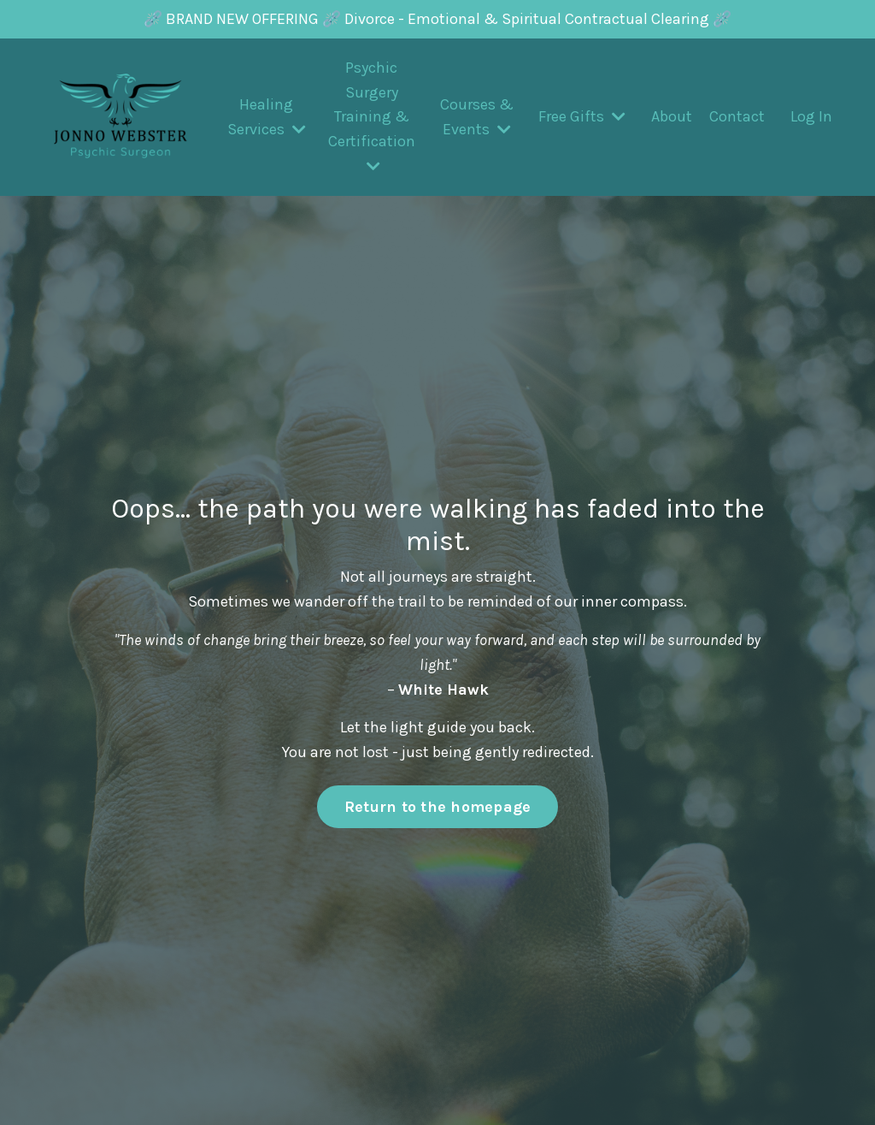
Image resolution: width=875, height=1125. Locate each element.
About (671, 116)
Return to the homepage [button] (437, 806)
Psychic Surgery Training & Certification (371, 116)
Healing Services (266, 117)
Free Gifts (581, 116)
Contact (737, 116)
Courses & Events (477, 117)
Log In (811, 116)
